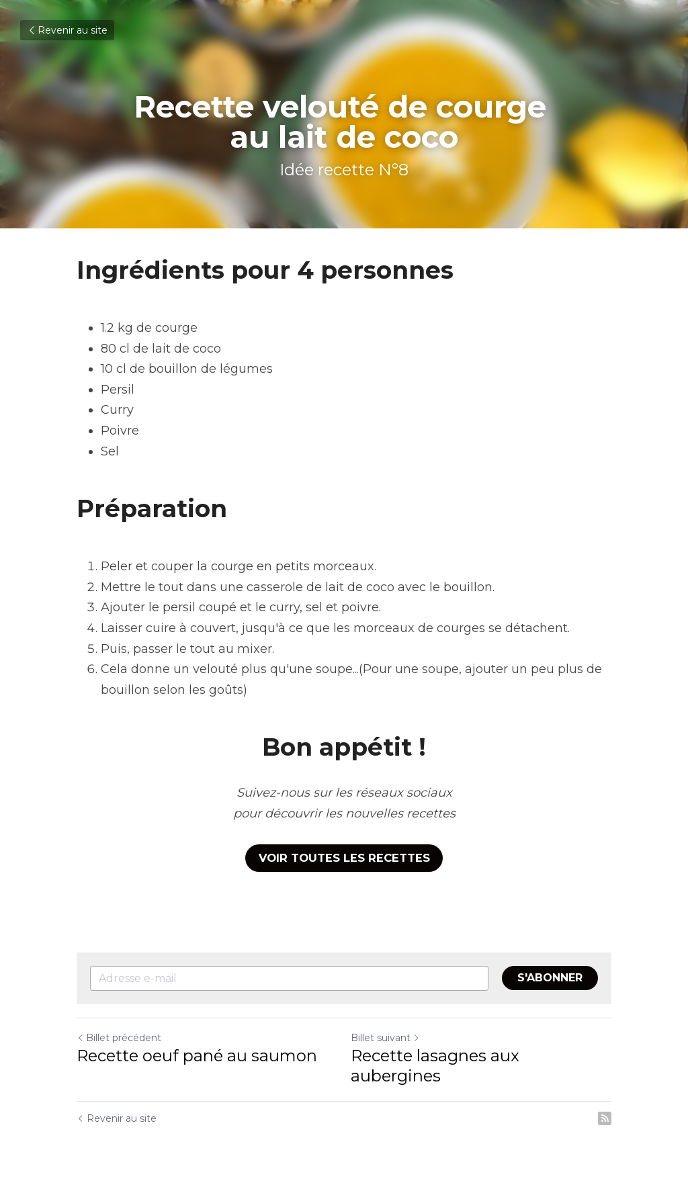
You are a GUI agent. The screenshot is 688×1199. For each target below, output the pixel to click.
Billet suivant (385, 1037)
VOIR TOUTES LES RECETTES (344, 857)
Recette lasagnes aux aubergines (435, 1065)
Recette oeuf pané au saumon (197, 1055)
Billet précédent (119, 1037)
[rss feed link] (604, 1117)
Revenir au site (67, 30)
